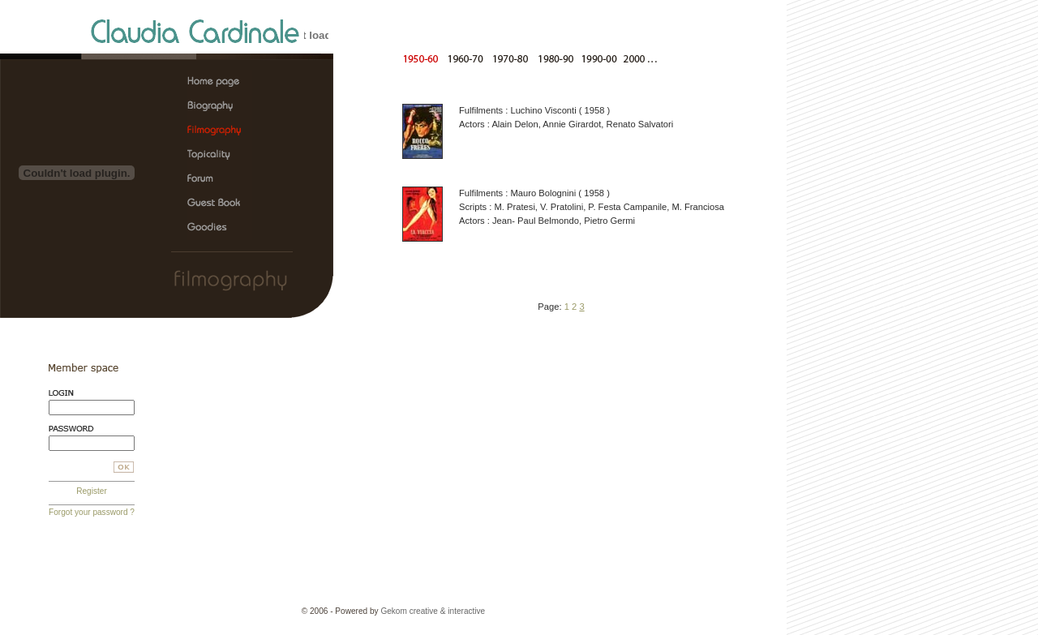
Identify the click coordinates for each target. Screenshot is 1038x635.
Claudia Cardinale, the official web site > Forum (219, 179)
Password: (92, 428)
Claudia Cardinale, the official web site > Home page (219, 82)
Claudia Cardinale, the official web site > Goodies (219, 228)
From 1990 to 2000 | (595, 58)
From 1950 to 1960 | (423, 58)
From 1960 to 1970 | (466, 58)
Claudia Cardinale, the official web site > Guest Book (219, 203)
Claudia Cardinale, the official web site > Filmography (219, 130)
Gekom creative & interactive (432, 611)
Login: (92, 393)
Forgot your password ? (92, 512)
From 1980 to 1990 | (552, 58)
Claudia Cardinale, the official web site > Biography (219, 106)
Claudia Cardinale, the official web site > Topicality (219, 155)
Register (91, 491)
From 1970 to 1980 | (509, 58)
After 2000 (641, 58)
